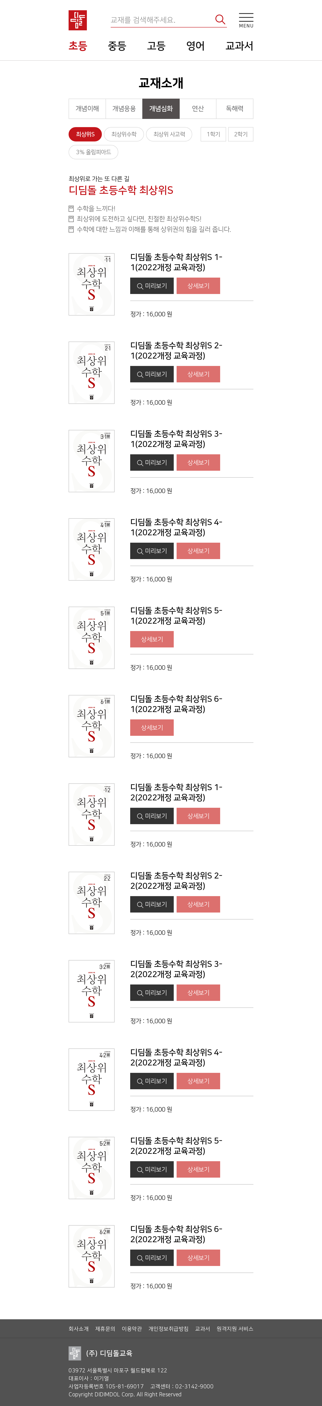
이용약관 (132, 1329)
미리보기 (152, 286)
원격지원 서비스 (235, 1329)
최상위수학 (124, 134)
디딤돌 (78, 20)
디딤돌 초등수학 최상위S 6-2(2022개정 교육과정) (176, 1234)
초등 (78, 46)
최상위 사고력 (169, 134)
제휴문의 (105, 1329)
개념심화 (161, 108)
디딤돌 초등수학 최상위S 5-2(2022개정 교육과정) (176, 1145)
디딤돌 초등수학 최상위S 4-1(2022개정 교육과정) (176, 527)
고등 (156, 46)
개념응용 (124, 108)
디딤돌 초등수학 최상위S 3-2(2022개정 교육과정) (176, 969)
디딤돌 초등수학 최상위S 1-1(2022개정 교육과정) (176, 262)
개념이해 (87, 108)
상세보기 (198, 286)
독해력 (235, 108)
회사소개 (79, 1329)
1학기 (213, 134)
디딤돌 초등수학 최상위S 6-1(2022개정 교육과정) (176, 704)
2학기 (241, 134)
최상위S (85, 134)
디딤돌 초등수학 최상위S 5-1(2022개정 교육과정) (176, 615)
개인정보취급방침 (168, 1329)
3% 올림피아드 (93, 152)
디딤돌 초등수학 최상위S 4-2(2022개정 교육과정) (176, 1057)
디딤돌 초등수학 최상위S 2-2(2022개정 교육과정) (176, 880)
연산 (198, 108)
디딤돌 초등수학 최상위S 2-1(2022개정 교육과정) (176, 350)
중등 (117, 46)
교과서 (239, 46)
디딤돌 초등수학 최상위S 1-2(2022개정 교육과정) (176, 792)
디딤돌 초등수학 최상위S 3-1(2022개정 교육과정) (176, 439)
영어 (195, 46)
